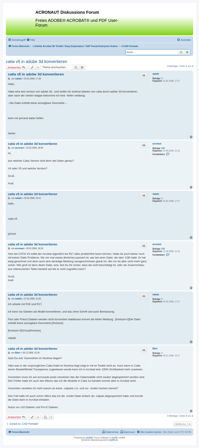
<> (75, 46)
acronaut (157, 144)
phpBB (89, 438)
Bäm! (155, 348)
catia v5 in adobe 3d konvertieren (36, 61)
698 (163, 148)
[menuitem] (30, 39)
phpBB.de (113, 440)
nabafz (156, 74)
